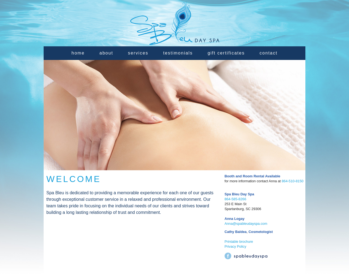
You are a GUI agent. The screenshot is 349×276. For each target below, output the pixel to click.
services (138, 53)
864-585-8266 (235, 199)
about (106, 53)
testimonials (177, 53)
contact (269, 53)
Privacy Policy (235, 246)
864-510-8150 (292, 181)
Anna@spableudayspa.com (245, 224)
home (78, 53)
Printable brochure (238, 241)
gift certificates (226, 53)
